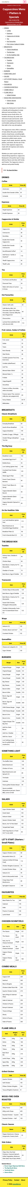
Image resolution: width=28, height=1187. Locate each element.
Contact (16, 1180)
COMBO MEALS (9, 90)
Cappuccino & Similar (13, 36)
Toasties (9, 60)
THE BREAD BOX (9, 57)
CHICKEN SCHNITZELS (11, 87)
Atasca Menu (8, 1172)
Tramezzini (10, 63)
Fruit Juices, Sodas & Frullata (15, 44)
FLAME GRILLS (8, 92)
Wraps (9, 65)
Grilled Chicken (11, 95)
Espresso (9, 33)
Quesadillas (10, 68)
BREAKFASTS (8, 47)
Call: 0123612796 (14, 20)
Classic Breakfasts (12, 49)
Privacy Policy (7, 1180)
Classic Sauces (11, 100)
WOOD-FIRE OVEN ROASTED (12, 98)
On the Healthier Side (13, 55)
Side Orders (10, 103)
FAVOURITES (8, 84)
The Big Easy (11, 52)
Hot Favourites (11, 41)
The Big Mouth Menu (10, 1168)
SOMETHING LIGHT (10, 73)
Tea (8, 39)
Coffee (9, 31)
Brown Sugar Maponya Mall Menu (14, 1166)
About (23, 1180)
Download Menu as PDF (14, 24)
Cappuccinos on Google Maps (14, 22)
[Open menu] (24, 2)
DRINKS (6, 28)
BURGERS (7, 71)
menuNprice (17, 1184)
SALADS (6, 76)
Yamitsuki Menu (9, 1170)
